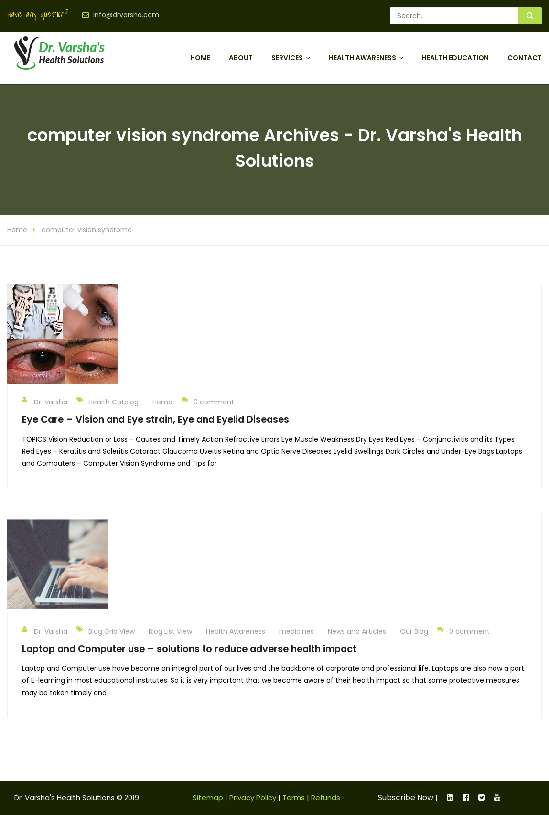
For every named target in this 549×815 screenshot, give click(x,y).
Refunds (325, 798)
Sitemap (208, 798)
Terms (293, 798)
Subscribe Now (405, 797)
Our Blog (414, 631)
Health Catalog (113, 402)
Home (200, 58)
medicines (296, 631)
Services (287, 58)
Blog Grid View (111, 631)
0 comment (208, 401)
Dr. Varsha (44, 401)
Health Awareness (362, 58)
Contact (524, 58)
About (241, 58)
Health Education (455, 58)
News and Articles (357, 631)
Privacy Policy (252, 798)
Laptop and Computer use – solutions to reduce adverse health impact (189, 648)
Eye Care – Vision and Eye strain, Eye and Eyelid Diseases (155, 419)
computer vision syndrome (87, 230)
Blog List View (170, 631)
